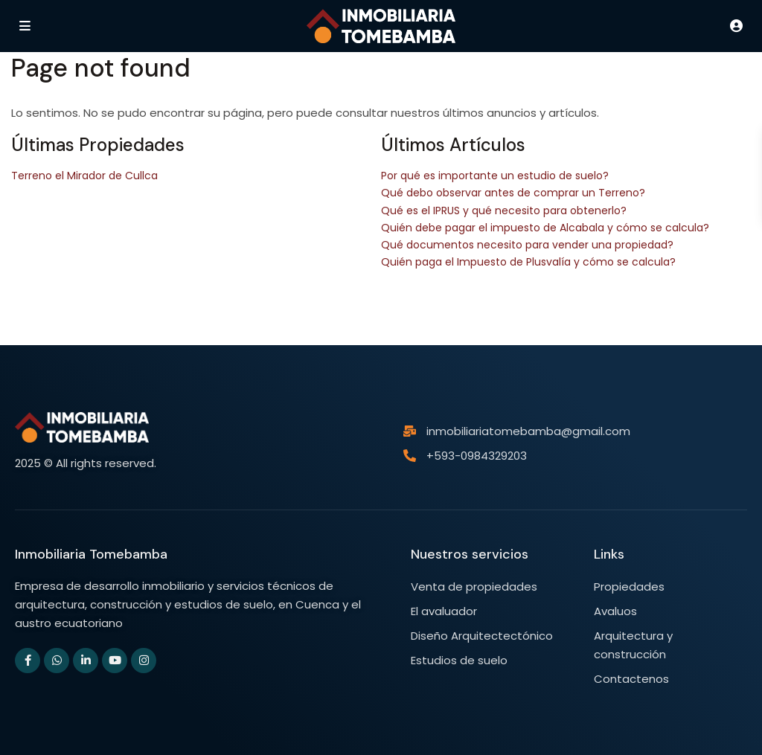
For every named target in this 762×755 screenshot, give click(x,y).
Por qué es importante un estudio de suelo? (495, 175)
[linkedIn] (85, 660)
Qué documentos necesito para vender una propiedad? (527, 244)
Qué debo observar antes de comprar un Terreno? (513, 192)
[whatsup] (56, 660)
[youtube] (114, 660)
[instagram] (143, 660)
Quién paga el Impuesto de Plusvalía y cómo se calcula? (528, 261)
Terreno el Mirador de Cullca (84, 175)
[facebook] (27, 660)
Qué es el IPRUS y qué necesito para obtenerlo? (504, 210)
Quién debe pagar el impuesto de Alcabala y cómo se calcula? (545, 227)
